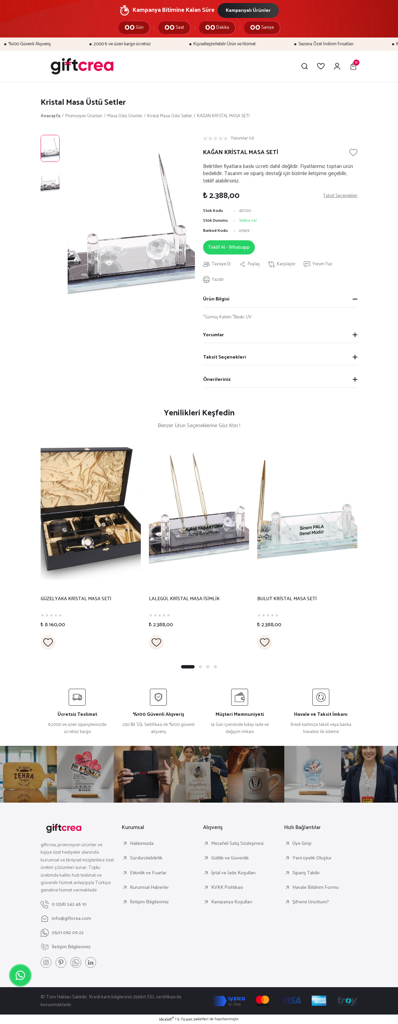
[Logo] (82, 66)
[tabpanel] (91, 544)
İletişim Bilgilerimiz (149, 902)
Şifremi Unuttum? (310, 902)
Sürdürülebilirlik (146, 858)
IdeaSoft (166, 1019)
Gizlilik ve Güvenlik (230, 858)
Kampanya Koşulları (231, 902)
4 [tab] (215, 666)
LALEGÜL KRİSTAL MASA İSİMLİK (184, 599)
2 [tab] (200, 666)
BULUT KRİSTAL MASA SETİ (287, 599)
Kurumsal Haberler (149, 887)
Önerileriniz (216, 379)
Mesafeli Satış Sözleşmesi (237, 843)
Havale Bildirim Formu (315, 887)
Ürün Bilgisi (216, 299)
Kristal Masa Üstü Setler (83, 102)
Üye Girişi (301, 843)
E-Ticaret (185, 1019)
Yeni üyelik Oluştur (312, 858)
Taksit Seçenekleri (224, 357)
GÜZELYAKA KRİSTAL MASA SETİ (76, 599)
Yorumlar (213, 335)
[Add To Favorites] (353, 152)
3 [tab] (207, 666)
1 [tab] (188, 666)
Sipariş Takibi (305, 873)
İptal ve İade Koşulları (233, 873)
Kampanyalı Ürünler (248, 10)
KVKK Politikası (227, 887)
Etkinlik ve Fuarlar (148, 873)
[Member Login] (337, 66)
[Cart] (353, 66)
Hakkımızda (142, 843)
